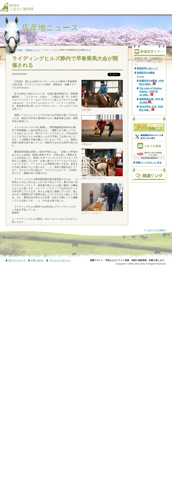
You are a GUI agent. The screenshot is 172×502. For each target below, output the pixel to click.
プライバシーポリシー (60, 492)
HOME (20, 50)
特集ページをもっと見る (149, 222)
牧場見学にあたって (147, 127)
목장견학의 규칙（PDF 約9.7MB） (151, 168)
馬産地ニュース (33, 50)
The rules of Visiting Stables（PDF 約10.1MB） (150, 150)
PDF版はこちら (146, 97)
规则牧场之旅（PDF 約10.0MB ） (151, 160)
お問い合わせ (37, 492)
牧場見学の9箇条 (146, 132)
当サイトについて (17, 492)
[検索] (170, 3)
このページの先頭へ (156, 462)
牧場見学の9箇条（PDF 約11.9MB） (151, 142)
